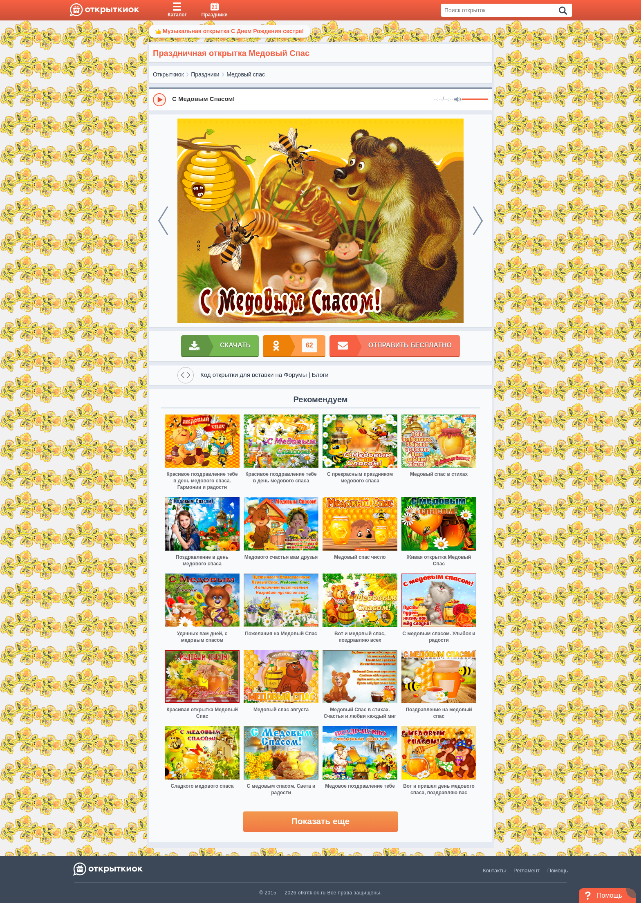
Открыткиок (168, 74)
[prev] (163, 221)
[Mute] (457, 100)
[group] (320, 99)
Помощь (557, 870)
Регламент (526, 870)
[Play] (159, 99)
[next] (478, 221)
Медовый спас (245, 74)
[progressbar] (475, 100)
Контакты (494, 870)
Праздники (205, 74)
